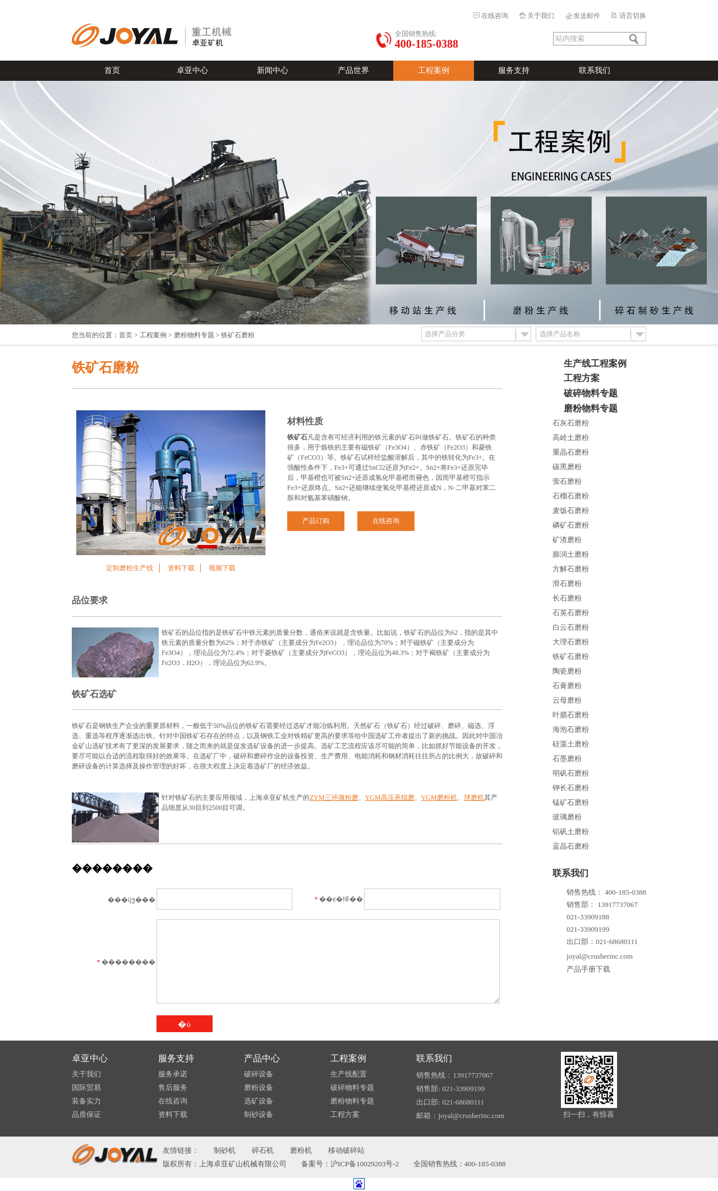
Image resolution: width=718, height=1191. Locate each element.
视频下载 (222, 568)
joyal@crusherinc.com (600, 956)
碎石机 (263, 1150)
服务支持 (514, 70)
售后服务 (172, 1087)
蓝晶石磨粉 (571, 846)
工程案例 (433, 70)
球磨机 (474, 797)
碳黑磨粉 (567, 466)
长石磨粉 (567, 598)
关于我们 (540, 16)
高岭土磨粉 (571, 437)
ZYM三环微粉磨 (334, 797)
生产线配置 (348, 1074)
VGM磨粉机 (439, 797)
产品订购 (315, 521)
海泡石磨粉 (571, 729)
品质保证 (86, 1114)
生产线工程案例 (595, 363)
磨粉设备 (258, 1087)
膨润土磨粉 (571, 554)
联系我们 (594, 70)
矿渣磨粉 (567, 539)
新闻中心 (272, 70)
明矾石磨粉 (571, 773)
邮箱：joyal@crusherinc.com (460, 1115)
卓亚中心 (192, 70)
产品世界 (353, 70)
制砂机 (225, 1150)
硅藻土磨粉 (571, 744)
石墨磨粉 (567, 758)
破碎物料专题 (591, 393)
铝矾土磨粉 (571, 831)
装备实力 (86, 1101)
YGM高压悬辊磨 (390, 797)
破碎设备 (258, 1074)
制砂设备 (258, 1114)
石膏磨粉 (567, 685)
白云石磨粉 (571, 627)
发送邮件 (586, 16)
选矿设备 (258, 1101)
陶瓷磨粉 (567, 671)
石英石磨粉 (571, 612)
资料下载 (181, 568)
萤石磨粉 (567, 481)
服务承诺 (172, 1074)
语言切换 (632, 16)
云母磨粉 (567, 700)
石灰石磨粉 (571, 423)
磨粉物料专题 (194, 335)
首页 (112, 70)
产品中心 (262, 1058)
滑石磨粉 (567, 583)
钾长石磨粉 (571, 788)
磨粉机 (301, 1150)
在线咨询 (494, 16)
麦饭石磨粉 (571, 510)
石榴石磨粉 (571, 496)
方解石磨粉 (571, 569)
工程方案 (582, 378)
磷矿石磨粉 (571, 525)
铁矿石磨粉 (571, 656)
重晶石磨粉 (571, 452)
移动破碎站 (346, 1150)
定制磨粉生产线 (129, 568)
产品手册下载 (588, 969)
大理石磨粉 (571, 642)
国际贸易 (86, 1087)
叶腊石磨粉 (571, 715)
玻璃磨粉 (567, 817)
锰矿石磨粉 (571, 802)
